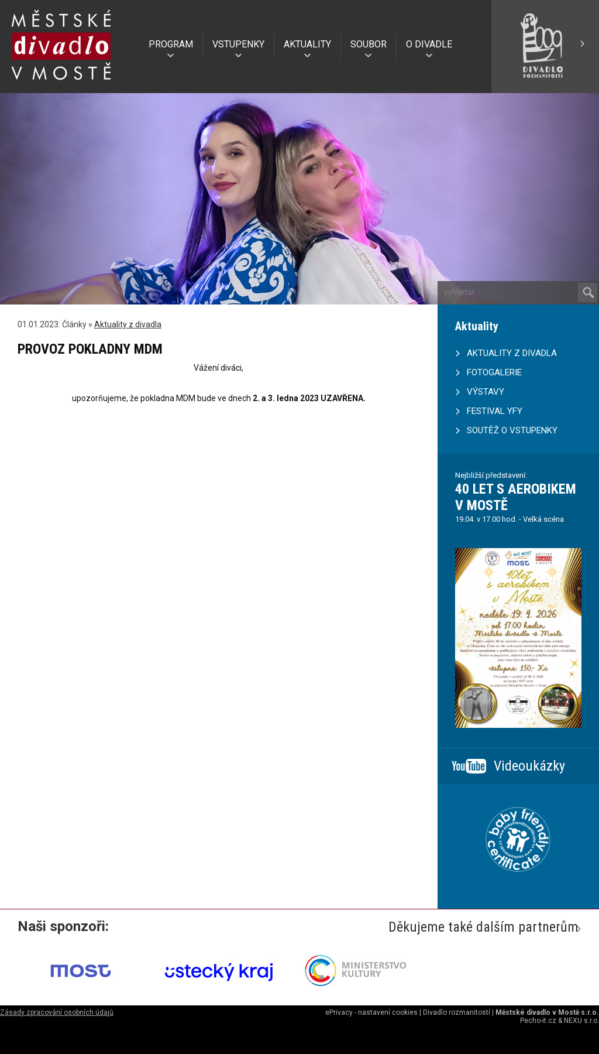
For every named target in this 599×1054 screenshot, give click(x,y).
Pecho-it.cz (538, 1021)
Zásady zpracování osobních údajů (56, 1012)
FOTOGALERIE (494, 372)
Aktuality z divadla (127, 324)
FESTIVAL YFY (494, 411)
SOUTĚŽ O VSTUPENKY (512, 430)
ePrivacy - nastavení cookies (371, 1012)
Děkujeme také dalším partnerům (483, 927)
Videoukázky (529, 766)
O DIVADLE (429, 44)
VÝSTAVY (485, 391)
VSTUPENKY (238, 44)
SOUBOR (368, 44)
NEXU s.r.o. (581, 1021)
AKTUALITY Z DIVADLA (512, 353)
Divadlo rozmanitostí (456, 1012)
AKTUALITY (307, 44)
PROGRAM (171, 44)
